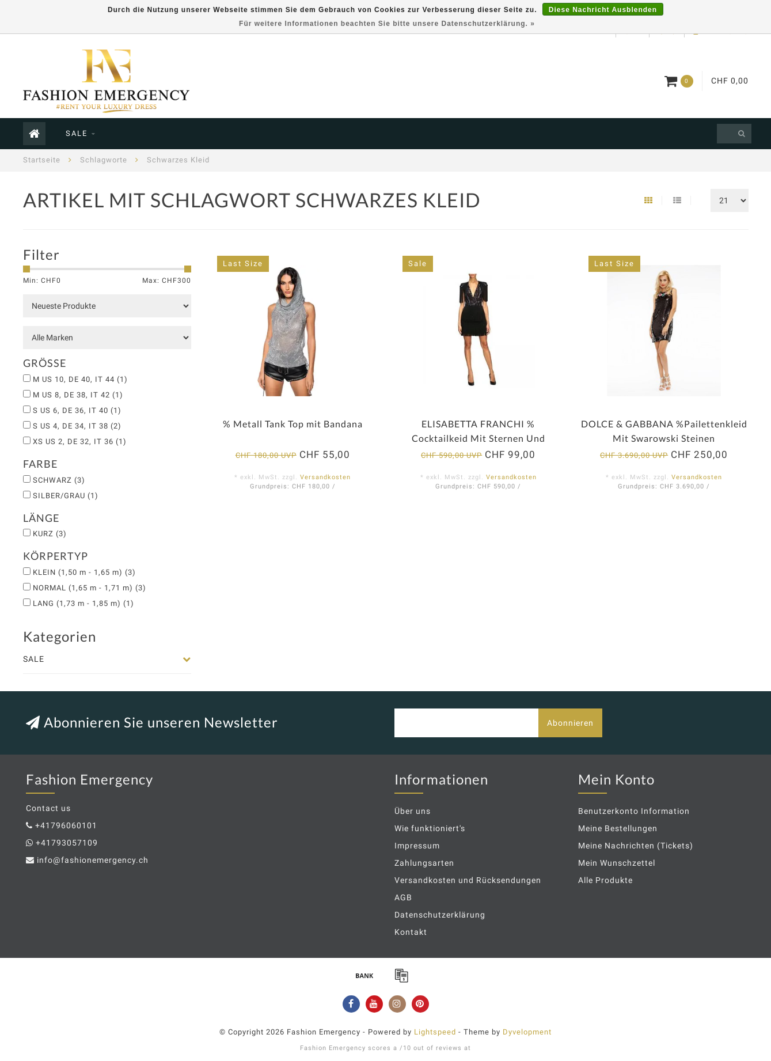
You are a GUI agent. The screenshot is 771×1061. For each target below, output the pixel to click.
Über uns (412, 811)
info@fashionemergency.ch (93, 860)
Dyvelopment (527, 1032)
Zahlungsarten (424, 862)
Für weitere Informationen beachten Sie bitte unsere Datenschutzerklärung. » (387, 24)
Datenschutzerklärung (439, 914)
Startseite (41, 160)
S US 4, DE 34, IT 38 (77, 426)
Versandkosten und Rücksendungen (467, 880)
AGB (403, 897)
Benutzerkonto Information (634, 811)
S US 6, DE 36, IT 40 (77, 410)
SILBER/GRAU (65, 495)
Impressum (417, 845)
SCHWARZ (59, 480)
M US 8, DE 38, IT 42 (78, 395)
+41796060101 (66, 825)
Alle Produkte (605, 880)
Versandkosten (325, 477)
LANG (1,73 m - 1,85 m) (83, 603)
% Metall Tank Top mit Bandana (293, 423)
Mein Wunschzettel (616, 862)
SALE (77, 133)
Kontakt (410, 932)
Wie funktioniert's (429, 828)
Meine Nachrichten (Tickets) (635, 845)
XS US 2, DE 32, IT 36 (80, 441)
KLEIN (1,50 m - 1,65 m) (84, 572)
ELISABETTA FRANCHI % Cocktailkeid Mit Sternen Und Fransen (478, 438)
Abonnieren (570, 722)
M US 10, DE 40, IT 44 (80, 379)
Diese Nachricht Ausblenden (603, 10)
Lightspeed (435, 1032)
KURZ (50, 533)
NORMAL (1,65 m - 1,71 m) (89, 587)
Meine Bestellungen (618, 828)
